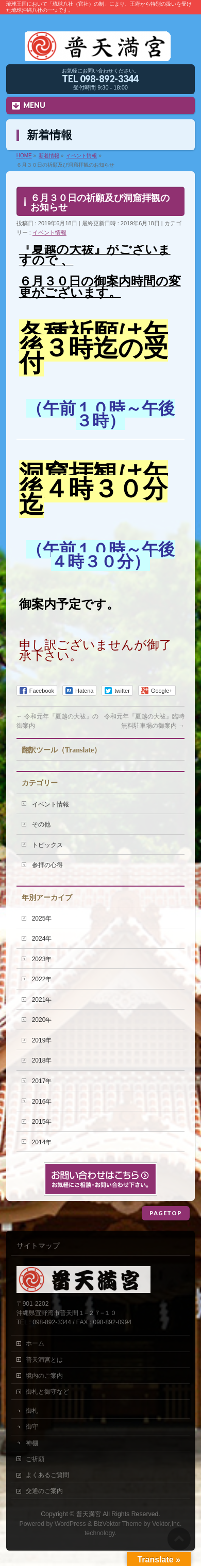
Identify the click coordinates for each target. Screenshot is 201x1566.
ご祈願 (35, 1459)
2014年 (42, 1142)
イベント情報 (49, 232)
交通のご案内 (44, 1491)
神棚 (32, 1443)
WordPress (70, 1523)
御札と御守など (47, 1391)
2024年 (42, 938)
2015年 (42, 1121)
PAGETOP (165, 1213)
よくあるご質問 (47, 1475)
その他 (41, 824)
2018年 (42, 1060)
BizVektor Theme (118, 1523)
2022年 (42, 979)
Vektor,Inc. (167, 1523)
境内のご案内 (44, 1375)
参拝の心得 (47, 865)
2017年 (42, 1081)
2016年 (42, 1101)
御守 (32, 1426)
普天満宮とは (44, 1359)
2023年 (42, 959)
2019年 (42, 1040)
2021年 (42, 999)
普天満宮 (88, 1514)
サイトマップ (38, 1245)
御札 (32, 1410)
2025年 (42, 918)
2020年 (42, 1019)
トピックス (47, 845)
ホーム (35, 1343)
